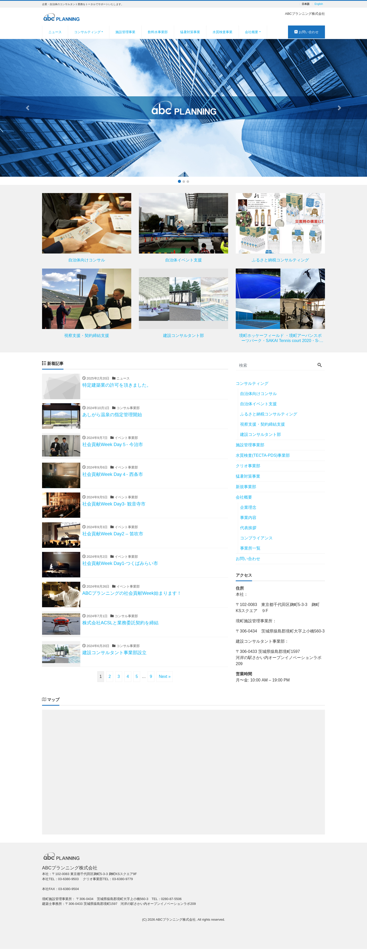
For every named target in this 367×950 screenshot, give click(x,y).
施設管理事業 (125, 32)
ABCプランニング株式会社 (176, 920)
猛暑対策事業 (190, 32)
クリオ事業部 (248, 466)
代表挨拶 (248, 528)
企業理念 (248, 507)
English (318, 4)
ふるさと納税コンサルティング (268, 414)
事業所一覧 (250, 548)
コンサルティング (87, 32)
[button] (27, 108)
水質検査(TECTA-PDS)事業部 (263, 455)
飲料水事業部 (158, 32)
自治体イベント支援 (258, 404)
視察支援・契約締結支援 (262, 424)
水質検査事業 (222, 32)
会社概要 (251, 32)
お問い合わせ (306, 32)
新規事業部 (246, 487)
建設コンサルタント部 (260, 434)
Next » (165, 678)
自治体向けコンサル (258, 393)
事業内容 (248, 517)
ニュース (55, 32)
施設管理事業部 (250, 445)
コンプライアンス (256, 538)
